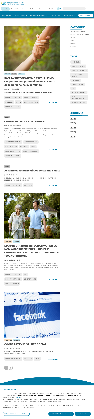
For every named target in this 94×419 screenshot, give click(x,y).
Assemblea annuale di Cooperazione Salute (32, 170)
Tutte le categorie (77, 32)
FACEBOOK (9, 102)
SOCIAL (18, 102)
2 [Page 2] (10, 368)
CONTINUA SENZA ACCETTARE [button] (61, 414)
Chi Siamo (33, 9)
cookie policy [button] (20, 397)
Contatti (51, 9)
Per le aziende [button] (6, 15)
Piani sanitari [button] (55, 15)
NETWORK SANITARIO (31, 102)
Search (83, 9)
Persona (8, 241)
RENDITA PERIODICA (12, 283)
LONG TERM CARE (11, 146)
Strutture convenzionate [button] (38, 15)
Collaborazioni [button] (69, 15)
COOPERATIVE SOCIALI (12, 106)
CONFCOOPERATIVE (30, 97)
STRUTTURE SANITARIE (12, 151)
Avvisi (14, 74)
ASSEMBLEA (28, 185)
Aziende (21, 74)
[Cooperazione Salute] (12, 3)
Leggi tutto (54, 102)
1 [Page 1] (6, 368)
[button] (90, 389)
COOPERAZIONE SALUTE (13, 97)
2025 (73, 118)
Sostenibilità (14, 9)
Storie (7, 74)
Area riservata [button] (85, 15)
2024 (73, 123)
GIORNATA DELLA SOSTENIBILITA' (26, 121)
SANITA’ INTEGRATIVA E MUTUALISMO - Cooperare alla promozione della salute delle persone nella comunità (29, 81)
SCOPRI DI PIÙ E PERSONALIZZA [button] (16, 414)
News (23, 9)
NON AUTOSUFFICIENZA (13, 279)
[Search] (74, 8)
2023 (73, 127)
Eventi (5, 9)
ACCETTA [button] (82, 414)
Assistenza (42, 9)
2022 (73, 132)
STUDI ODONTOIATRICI (30, 151)
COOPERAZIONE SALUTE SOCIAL (25, 344)
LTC (25, 274)
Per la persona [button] (20, 15)
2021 (73, 136)
